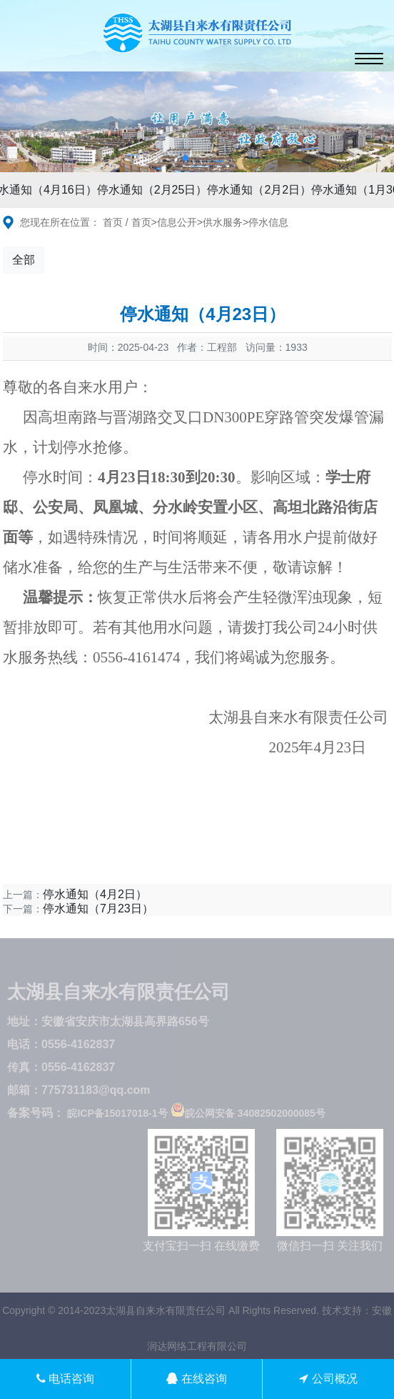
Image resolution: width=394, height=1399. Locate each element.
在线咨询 (196, 1379)
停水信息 (268, 222)
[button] (185, 158)
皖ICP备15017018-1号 (117, 1113)
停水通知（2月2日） (261, 190)
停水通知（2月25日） (154, 190)
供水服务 (223, 222)
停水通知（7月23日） (98, 908)
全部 (23, 260)
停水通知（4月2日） (95, 894)
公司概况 (328, 1379)
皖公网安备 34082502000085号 (248, 1113)
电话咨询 (65, 1379)
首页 (113, 222)
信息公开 (177, 222)
